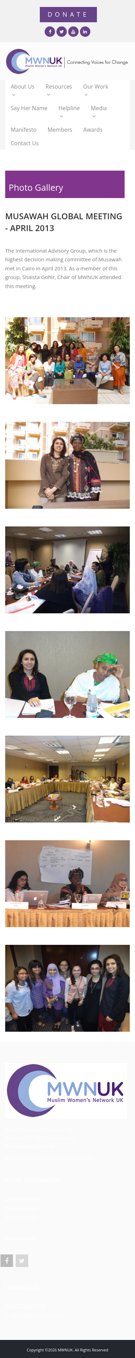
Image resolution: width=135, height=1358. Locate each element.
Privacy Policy (21, 1207)
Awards (92, 129)
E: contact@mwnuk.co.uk (35, 1314)
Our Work (95, 91)
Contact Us (25, 143)
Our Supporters (24, 1198)
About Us (23, 91)
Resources (59, 91)
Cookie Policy (21, 1216)
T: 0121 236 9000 (25, 1305)
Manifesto (23, 129)
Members (59, 129)
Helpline (69, 112)
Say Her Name (29, 108)
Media (99, 112)
